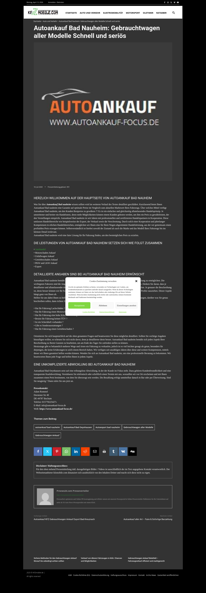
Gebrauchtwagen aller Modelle (138, 427)
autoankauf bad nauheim (47, 427)
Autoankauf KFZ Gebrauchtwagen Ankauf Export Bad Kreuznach (64, 519)
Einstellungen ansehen (126, 305)
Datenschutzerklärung (106, 312)
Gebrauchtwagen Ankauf (47, 435)
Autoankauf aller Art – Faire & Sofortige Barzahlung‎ (148, 519)
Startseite (37, 21)
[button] (136, 281)
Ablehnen (103, 305)
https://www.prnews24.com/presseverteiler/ (70, 495)
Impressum (122, 312)
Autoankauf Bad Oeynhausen (78, 427)
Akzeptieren (79, 305)
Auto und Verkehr (50, 21)
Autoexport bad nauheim (108, 427)
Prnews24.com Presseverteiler (73, 490)
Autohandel (40, 249)
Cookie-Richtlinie (89, 312)
